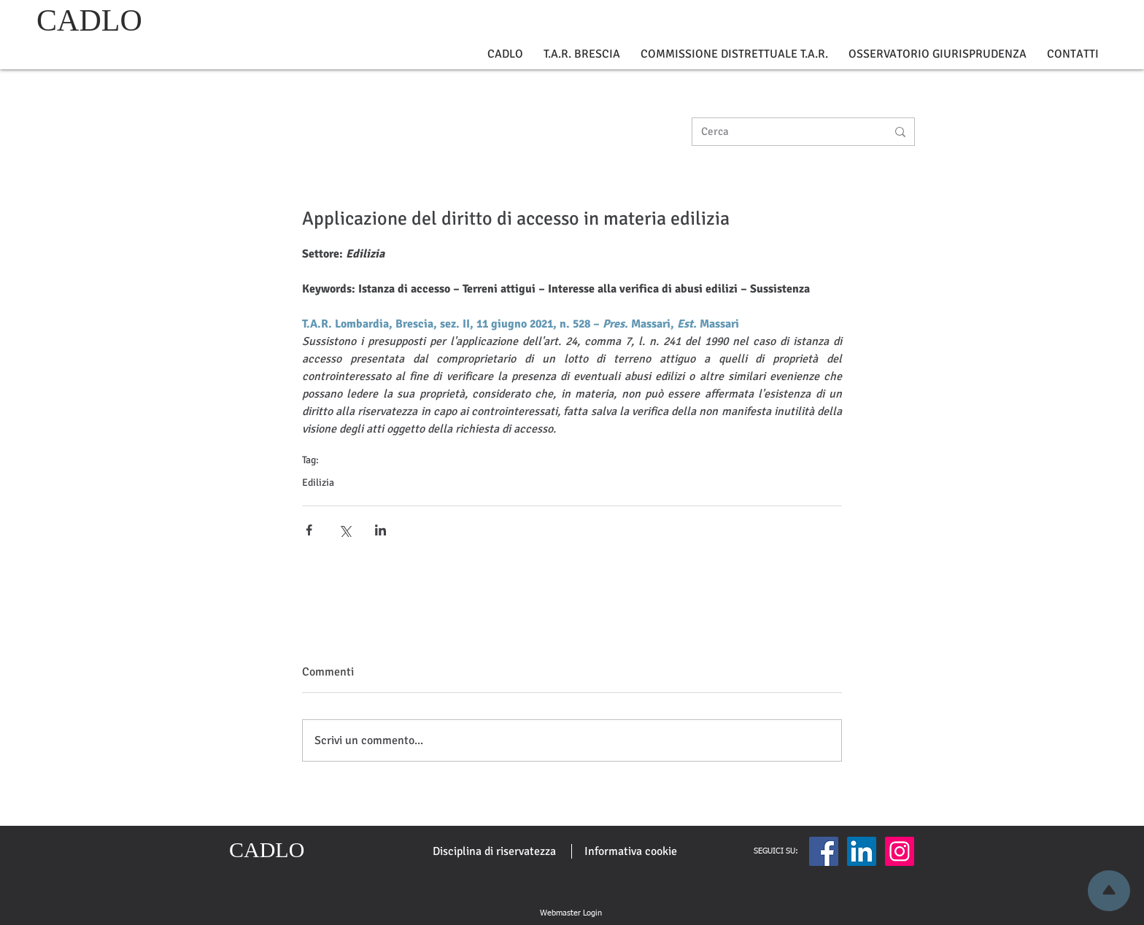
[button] (505, 54)
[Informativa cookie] (630, 851)
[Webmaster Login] (571, 913)
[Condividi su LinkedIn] (380, 530)
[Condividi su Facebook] (309, 530)
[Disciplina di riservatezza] (494, 851)
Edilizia (318, 482)
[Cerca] (783, 131)
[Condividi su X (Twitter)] (345, 530)
